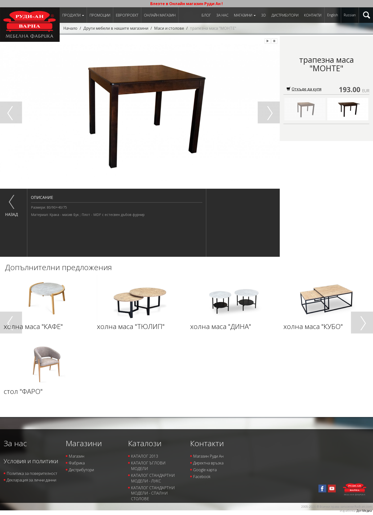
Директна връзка (208, 463)
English (332, 15)
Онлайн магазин (160, 15)
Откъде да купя (304, 89)
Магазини (245, 15)
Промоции (100, 15)
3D (263, 15)
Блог (206, 15)
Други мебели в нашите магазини (115, 28)
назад (11, 214)
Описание (42, 197)
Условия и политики (31, 461)
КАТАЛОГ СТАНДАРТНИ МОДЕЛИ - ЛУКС (153, 478)
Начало (70, 28)
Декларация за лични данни (31, 480)
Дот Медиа (364, 511)
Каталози (144, 443)
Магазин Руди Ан (208, 456)
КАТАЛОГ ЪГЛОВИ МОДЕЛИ (148, 465)
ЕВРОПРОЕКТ (127, 15)
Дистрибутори (284, 15)
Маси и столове (169, 28)
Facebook (201, 476)
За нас (222, 15)
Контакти (312, 15)
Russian (350, 15)
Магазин (76, 456)
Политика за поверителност (32, 473)
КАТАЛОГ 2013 (144, 456)
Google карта (205, 469)
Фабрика (77, 463)
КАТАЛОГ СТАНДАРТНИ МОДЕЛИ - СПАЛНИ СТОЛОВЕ (153, 493)
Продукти (73, 15)
